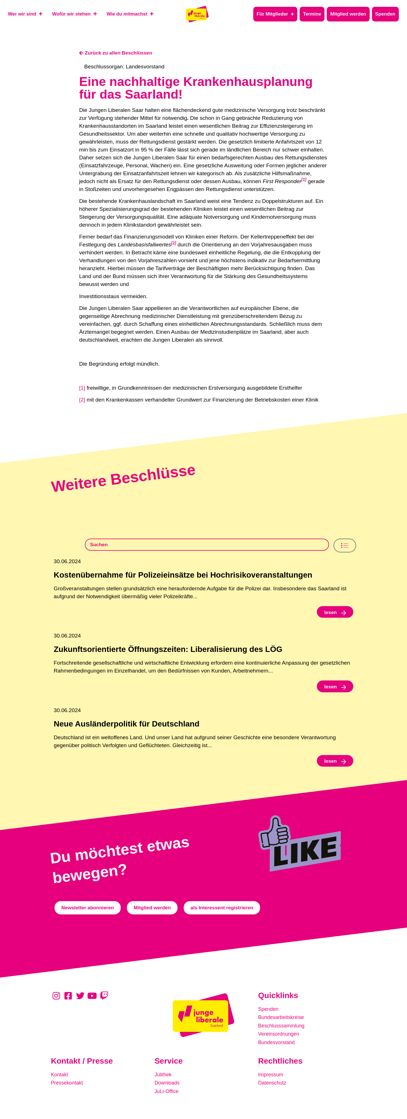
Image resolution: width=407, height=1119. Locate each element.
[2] (82, 400)
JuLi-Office (167, 1094)
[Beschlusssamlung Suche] (207, 545)
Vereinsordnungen (280, 1039)
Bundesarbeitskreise (282, 1023)
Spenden (269, 1015)
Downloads (168, 1086)
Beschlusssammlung (283, 1031)
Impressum (271, 1078)
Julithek (164, 1078)
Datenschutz (273, 1086)
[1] (82, 388)
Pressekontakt (68, 1086)
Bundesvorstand (277, 1046)
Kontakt (60, 1078)
